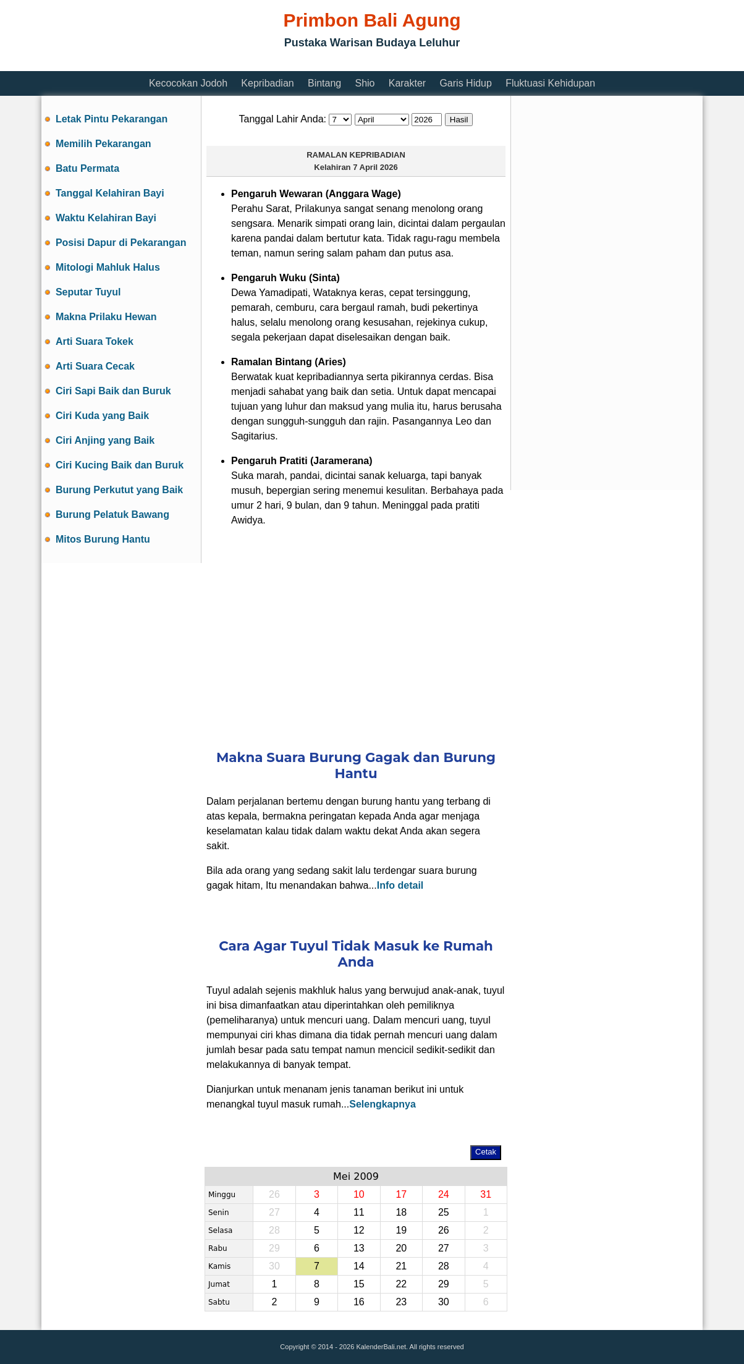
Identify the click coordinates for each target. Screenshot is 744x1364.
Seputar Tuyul (88, 292)
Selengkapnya (382, 1104)
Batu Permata (87, 168)
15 (359, 1284)
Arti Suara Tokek (94, 341)
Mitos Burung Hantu (103, 539)
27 (443, 1248)
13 (359, 1248)
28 (443, 1266)
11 (359, 1212)
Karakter (407, 83)
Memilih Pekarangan (103, 143)
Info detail (400, 885)
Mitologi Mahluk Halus (108, 267)
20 (401, 1248)
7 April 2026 (375, 167)
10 (359, 1194)
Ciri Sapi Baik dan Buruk (113, 391)
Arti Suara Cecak (95, 366)
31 (485, 1194)
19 (401, 1230)
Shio (364, 83)
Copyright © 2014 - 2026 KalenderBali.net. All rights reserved (371, 1346)
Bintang (324, 83)
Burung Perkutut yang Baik (119, 490)
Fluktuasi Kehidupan (550, 83)
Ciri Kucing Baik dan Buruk (120, 465)
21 (401, 1266)
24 (443, 1194)
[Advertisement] (266, 63)
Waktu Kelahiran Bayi (106, 218)
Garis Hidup (465, 83)
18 (401, 1212)
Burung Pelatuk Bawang (112, 514)
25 (443, 1212)
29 (443, 1284)
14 (359, 1266)
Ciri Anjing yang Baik (105, 440)
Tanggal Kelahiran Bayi (110, 193)
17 (401, 1194)
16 (359, 1302)
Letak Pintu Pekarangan (111, 119)
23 (401, 1302)
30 (443, 1302)
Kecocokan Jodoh (188, 83)
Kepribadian (267, 83)
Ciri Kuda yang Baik (102, 415)
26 (443, 1230)
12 (359, 1230)
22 (401, 1284)
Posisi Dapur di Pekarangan (121, 242)
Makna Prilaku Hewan (106, 316)
